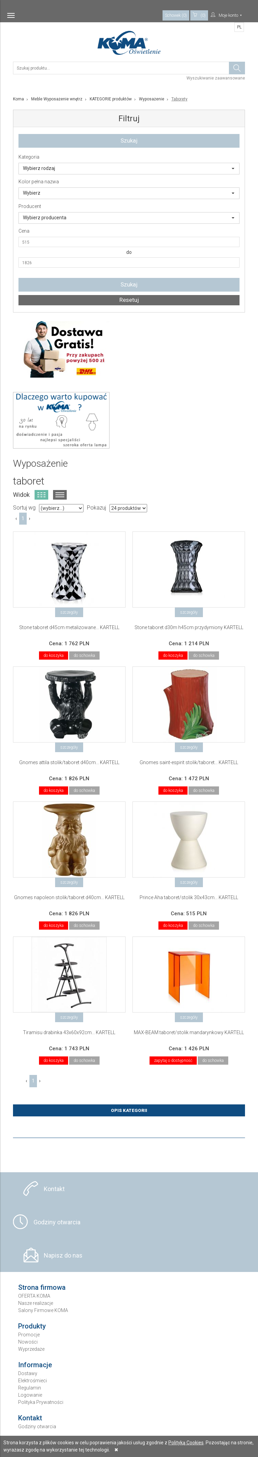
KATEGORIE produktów (111, 99)
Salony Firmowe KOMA (43, 1310)
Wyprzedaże (31, 1349)
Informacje (35, 1365)
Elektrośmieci (32, 1380)
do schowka (84, 655)
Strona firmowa (42, 1287)
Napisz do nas (63, 1255)
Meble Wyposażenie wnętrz (56, 99)
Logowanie (30, 1395)
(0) (199, 15)
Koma (18, 99)
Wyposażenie (151, 99)
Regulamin (29, 1388)
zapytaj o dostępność (173, 1060)
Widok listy (60, 495)
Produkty (32, 1326)
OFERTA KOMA (34, 1296)
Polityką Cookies (186, 1442)
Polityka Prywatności (40, 1402)
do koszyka (53, 655)
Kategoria (28, 157)
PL (239, 27)
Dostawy (27, 1373)
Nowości (28, 1342)
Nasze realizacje (35, 1303)
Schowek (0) (176, 15)
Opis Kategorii (129, 1110)
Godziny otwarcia (57, 1222)
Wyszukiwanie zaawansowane (215, 78)
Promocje (29, 1334)
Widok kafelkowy (41, 495)
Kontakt (54, 1188)
